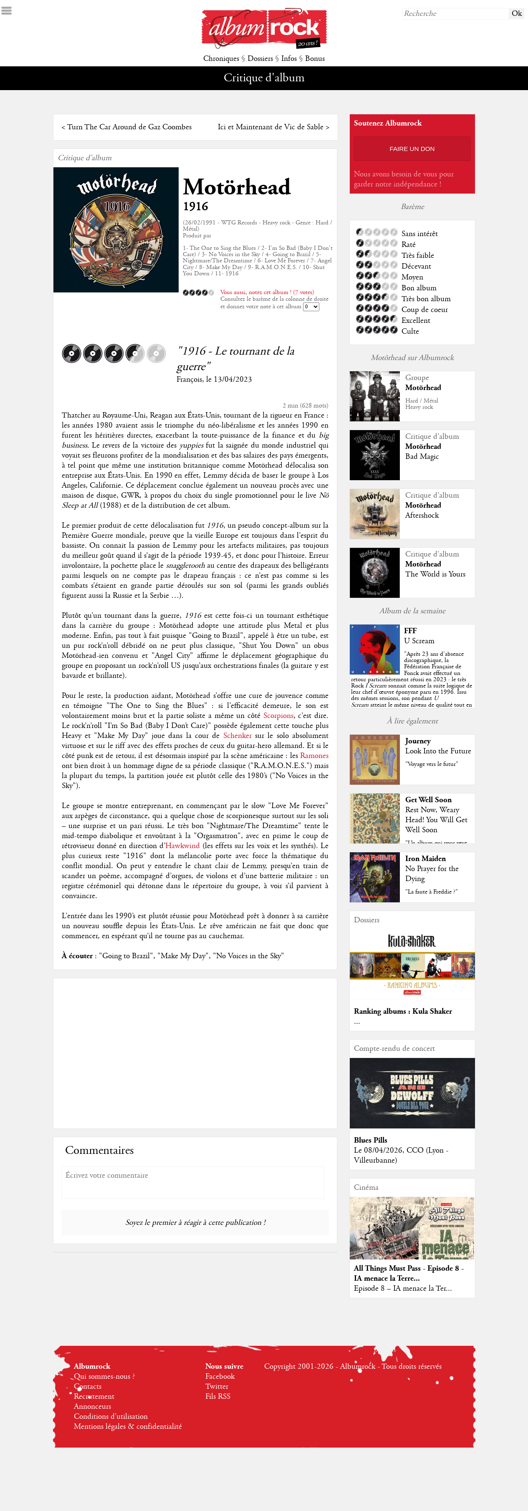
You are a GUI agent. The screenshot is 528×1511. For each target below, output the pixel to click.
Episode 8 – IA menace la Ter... (403, 1289)
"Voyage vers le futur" (431, 764)
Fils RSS (217, 1397)
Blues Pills (370, 1140)
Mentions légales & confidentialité (128, 1427)
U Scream (419, 641)
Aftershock (422, 516)
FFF (410, 631)
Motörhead (237, 187)
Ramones (314, 756)
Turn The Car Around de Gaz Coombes (129, 127)
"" (411, 686)
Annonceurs (92, 1407)
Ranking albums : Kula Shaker (403, 1011)
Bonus (315, 59)
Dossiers (260, 59)
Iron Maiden (425, 859)
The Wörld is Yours (435, 574)
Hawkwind (182, 846)
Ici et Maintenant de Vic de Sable (270, 127)
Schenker (237, 736)
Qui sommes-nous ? (104, 1377)
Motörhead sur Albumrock (412, 358)
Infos (289, 59)
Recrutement (94, 1397)
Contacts (87, 1387)
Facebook (220, 1377)
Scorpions (278, 716)
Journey (418, 741)
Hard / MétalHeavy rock (421, 404)
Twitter (216, 1387)
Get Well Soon (428, 800)
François (189, 380)
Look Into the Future (438, 751)
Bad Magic (422, 457)
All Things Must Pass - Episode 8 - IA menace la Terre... (409, 1273)
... (357, 1022)
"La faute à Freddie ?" (431, 892)
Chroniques (221, 59)
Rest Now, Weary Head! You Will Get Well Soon (436, 820)
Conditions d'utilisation (111, 1417)
